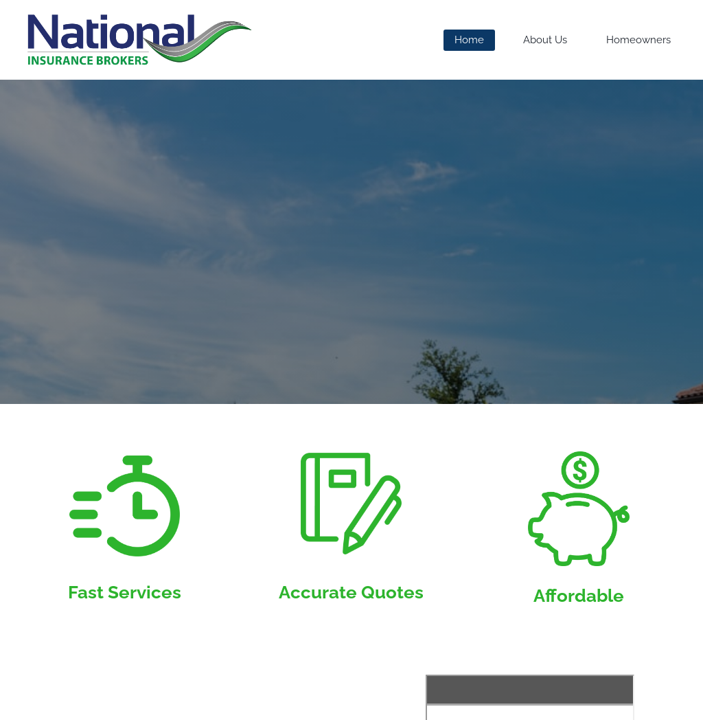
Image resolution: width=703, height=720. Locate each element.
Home (469, 40)
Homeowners (638, 40)
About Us (545, 40)
